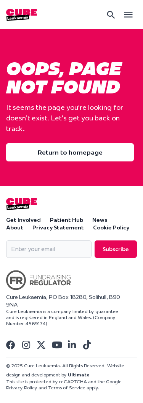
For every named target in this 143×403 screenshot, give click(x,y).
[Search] (111, 14)
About (14, 227)
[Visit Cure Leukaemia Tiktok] (87, 345)
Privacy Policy (21, 387)
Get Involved (23, 220)
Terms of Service (66, 387)
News (99, 220)
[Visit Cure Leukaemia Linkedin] (71, 345)
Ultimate (79, 375)
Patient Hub (66, 220)
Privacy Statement (58, 227)
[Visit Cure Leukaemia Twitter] (41, 345)
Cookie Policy (111, 227)
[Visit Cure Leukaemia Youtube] (56, 345)
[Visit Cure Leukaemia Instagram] (26, 345)
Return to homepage (70, 152)
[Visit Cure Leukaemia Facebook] (10, 345)
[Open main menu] (128, 15)
